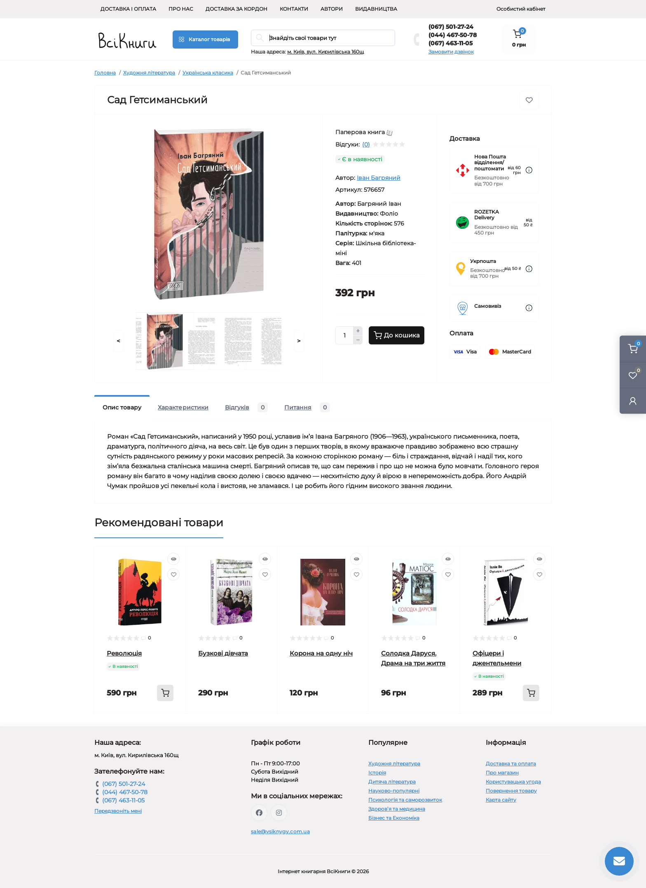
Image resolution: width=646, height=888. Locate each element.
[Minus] (358, 340)
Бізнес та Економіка (393, 818)
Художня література (149, 73)
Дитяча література (392, 782)
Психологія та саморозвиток (405, 800)
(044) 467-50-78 (452, 35)
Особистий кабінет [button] (520, 9)
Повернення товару (511, 791)
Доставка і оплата (128, 9)
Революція (124, 653)
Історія (377, 772)
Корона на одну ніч (321, 653)
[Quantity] (344, 335)
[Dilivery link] (529, 170)
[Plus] (358, 330)
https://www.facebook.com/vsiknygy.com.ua (259, 812)
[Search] (260, 38)
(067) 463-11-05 (450, 43)
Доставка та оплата (511, 763)
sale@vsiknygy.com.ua (280, 831)
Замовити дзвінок (451, 52)
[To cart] (165, 693)
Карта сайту (501, 800)
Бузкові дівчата (223, 653)
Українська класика (208, 73)
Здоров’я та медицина (396, 809)
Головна (105, 73)
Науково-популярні (393, 791)
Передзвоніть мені (118, 811)
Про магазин (502, 772)
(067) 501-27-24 (450, 26)
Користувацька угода (513, 782)
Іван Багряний (378, 177)
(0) (366, 144)
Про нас (181, 9)
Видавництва (376, 9)
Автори (332, 9)
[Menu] (205, 39)
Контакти (294, 9)
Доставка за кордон (236, 9)
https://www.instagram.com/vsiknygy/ (279, 812)
